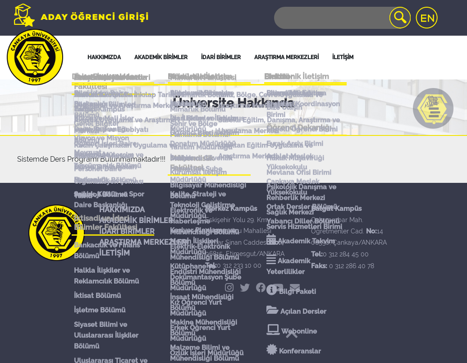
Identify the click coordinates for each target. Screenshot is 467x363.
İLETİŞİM (114, 253)
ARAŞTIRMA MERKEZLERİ (144, 242)
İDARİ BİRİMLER (221, 57)
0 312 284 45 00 (346, 254)
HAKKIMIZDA (122, 209)
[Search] (341, 18)
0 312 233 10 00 (239, 265)
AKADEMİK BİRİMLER (136, 220)
